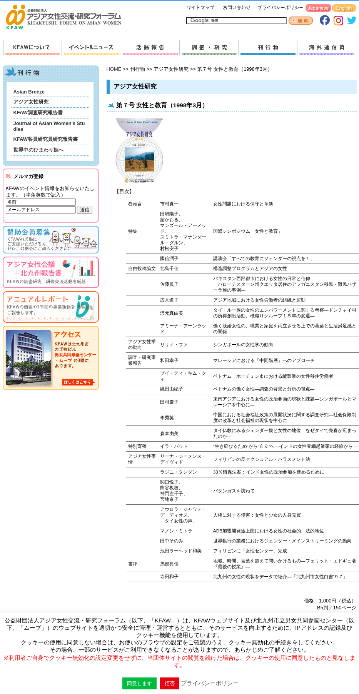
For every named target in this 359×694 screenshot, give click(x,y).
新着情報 (91, 47)
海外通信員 (326, 47)
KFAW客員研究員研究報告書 (45, 139)
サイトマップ (201, 8)
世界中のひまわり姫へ (38, 150)
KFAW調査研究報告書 (38, 112)
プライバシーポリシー (279, 8)
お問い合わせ (236, 8)
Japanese (318, 8)
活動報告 (150, 47)
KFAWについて (32, 47)
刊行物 (267, 47)
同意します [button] (139, 683)
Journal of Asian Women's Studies (49, 126)
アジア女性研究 (30, 102)
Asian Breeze (29, 92)
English (344, 8)
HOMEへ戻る (66, 17)
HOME (114, 69)
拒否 (170, 683)
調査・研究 (208, 47)
